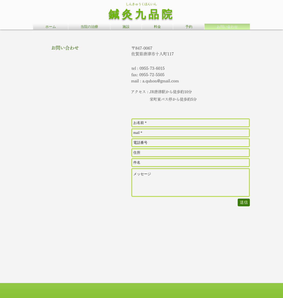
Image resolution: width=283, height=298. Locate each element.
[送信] (244, 202)
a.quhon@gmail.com (160, 81)
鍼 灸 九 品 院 (140, 14)
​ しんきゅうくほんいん (140, 4)
